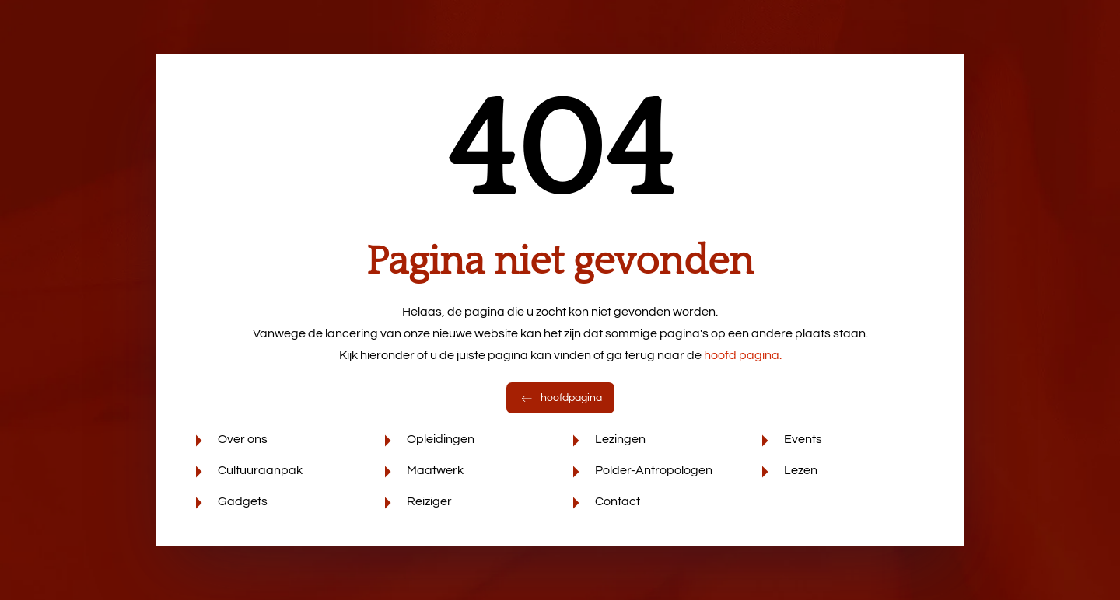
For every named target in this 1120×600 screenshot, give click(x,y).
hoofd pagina (743, 355)
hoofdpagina (560, 398)
